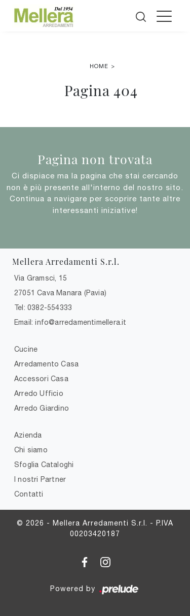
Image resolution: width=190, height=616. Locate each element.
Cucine (25, 349)
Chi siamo (31, 450)
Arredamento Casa (46, 364)
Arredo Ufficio (38, 393)
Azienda (28, 435)
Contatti (29, 494)
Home (99, 66)
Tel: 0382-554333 (43, 307)
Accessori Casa (41, 379)
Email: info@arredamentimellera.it (70, 322)
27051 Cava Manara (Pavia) (60, 293)
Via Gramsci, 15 (40, 278)
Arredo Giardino (41, 408)
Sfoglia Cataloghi (43, 464)
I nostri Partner (40, 479)
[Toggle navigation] (164, 16)
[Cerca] (141, 14)
